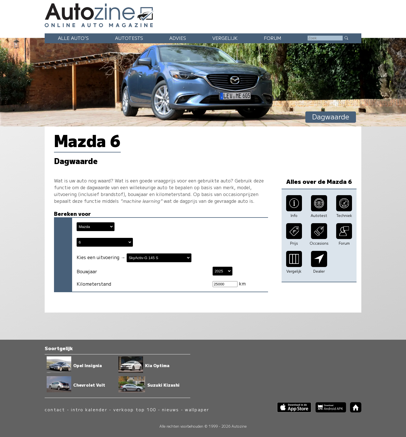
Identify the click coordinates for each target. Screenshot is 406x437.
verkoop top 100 (134, 409)
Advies (177, 38)
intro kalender (89, 409)
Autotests (129, 38)
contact (55, 409)
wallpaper (197, 409)
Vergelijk (224, 38)
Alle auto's (73, 38)
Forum (272, 38)
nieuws (170, 409)
